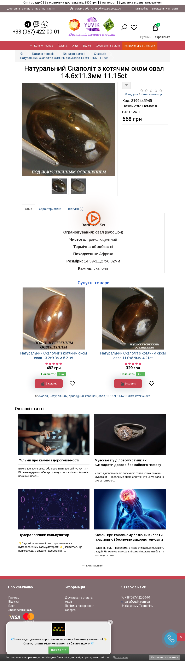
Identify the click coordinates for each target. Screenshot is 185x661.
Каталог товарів (41, 45)
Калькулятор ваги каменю (140, 45)
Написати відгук (152, 94)
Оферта (70, 610)
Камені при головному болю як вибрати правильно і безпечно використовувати (129, 537)
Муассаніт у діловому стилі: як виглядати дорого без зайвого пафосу (128, 462)
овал (101, 396)
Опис (28, 209)
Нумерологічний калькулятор (43, 535)
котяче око (142, 396)
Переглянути (58, 649)
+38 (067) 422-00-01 (36, 32)
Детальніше (120, 657)
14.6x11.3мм (125, 396)
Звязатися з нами (20, 610)
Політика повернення (79, 605)
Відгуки (87, 45)
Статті (51, 8)
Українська (162, 37)
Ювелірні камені (74, 53)
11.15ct (111, 396)
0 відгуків (131, 94)
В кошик (49, 384)
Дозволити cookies (164, 657)
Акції (75, 45)
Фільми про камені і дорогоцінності (48, 460)
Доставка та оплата (20, 8)
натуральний (59, 396)
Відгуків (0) (75, 209)
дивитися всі (92, 565)
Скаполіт (100, 53)
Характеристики (50, 209)
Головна (63, 45)
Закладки (158, 8)
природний (76, 396)
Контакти (172, 8)
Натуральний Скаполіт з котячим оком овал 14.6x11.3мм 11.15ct (64, 58)
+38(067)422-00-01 (135, 597)
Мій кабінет (142, 8)
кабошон (91, 396)
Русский (145, 37)
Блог (11, 605)
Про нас (40, 8)
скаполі (43, 396)
